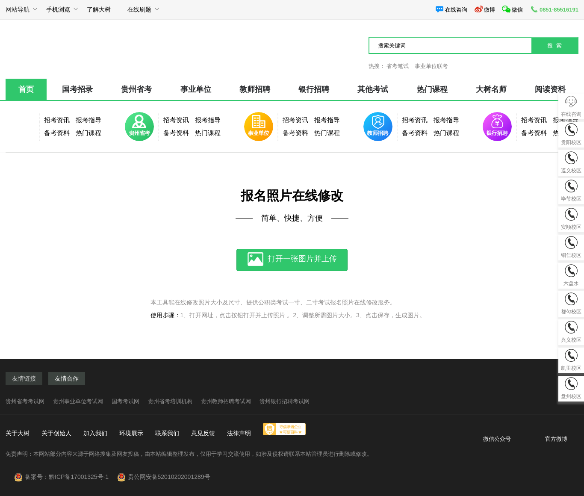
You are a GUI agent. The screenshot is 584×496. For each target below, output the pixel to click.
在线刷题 (139, 12)
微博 (484, 9)
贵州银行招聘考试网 (285, 401)
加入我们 (95, 433)
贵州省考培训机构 (170, 401)
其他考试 (372, 89)
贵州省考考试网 (25, 401)
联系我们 (167, 433)
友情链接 (24, 378)
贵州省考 (136, 89)
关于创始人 (56, 433)
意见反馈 (203, 433)
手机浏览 (58, 12)
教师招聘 (254, 89)
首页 (26, 89)
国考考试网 (125, 401)
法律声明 (239, 433)
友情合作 (67, 378)
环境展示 (131, 433)
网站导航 (17, 12)
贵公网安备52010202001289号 (169, 476)
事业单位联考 (431, 66)
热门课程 (432, 89)
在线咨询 (451, 9)
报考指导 (88, 120)
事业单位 (195, 89)
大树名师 (491, 89)
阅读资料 (550, 89)
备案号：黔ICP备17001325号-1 (70, 476)
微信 (512, 9)
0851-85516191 (554, 9)
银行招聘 (313, 89)
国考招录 (77, 89)
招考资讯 (57, 120)
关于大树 (17, 433)
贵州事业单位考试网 (78, 401)
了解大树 (99, 9)
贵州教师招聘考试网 (226, 401)
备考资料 (57, 132)
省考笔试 (397, 66)
